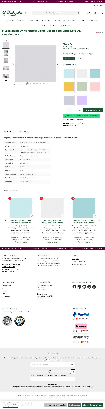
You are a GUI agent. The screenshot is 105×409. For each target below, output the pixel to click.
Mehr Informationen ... (10, 407)
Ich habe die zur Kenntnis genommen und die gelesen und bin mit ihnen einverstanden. (53, 386)
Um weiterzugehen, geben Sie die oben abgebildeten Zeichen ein (49, 375)
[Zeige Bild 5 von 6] (40, 83)
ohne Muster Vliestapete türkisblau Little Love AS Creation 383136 (84, 222)
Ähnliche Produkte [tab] (10, 191)
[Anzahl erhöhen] (74, 110)
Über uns (5, 293)
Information (8, 282)
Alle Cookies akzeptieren (92, 405)
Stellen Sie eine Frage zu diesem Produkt (81, 116)
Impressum (6, 296)
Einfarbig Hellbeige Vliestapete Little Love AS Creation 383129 (52, 222)
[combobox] (54, 13)
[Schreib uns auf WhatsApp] (94, 286)
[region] (30, 64)
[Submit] (71, 364)
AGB (3, 288)
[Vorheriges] (13, 64)
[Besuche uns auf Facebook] (74, 286)
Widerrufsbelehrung (79, 264)
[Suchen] (78, 13)
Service (75, 255)
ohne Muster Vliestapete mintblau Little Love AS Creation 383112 (21, 222)
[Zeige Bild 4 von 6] (37, 83)
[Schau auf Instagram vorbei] (79, 286)
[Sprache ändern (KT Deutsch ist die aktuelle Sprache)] (98, 5)
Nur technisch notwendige (55, 405)
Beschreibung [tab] (23, 131)
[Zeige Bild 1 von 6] (27, 83)
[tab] (9, 131)
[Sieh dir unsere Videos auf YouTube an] (84, 286)
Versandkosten (47, 395)
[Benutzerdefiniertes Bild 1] (19, 321)
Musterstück (69, 58)
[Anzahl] (69, 110)
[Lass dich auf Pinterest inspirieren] (89, 286)
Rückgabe (75, 259)
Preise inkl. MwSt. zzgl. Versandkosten (75, 48)
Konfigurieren (74, 405)
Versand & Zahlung (78, 261)
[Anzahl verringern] (65, 110)
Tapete (79, 58)
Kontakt (4, 291)
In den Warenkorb (93, 110)
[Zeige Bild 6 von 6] (44, 83)
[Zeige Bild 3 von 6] (34, 83)
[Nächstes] (57, 64)
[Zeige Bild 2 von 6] (30, 83)
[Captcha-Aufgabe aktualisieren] (72, 371)
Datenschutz (6, 285)
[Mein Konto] (95, 13)
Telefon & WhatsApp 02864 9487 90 (11, 265)
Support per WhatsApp (66, 1)
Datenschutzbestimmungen (30, 386)
